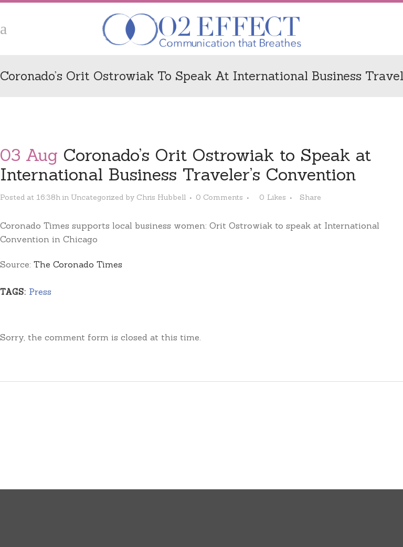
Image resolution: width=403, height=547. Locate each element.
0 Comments (219, 197)
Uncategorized (97, 197)
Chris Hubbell (161, 197)
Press (40, 291)
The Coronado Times (78, 264)
